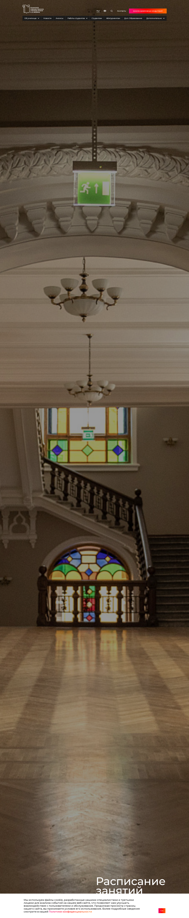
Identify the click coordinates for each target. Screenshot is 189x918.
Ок (161, 910)
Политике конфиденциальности (70, 911)
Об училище (31, 18)
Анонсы (59, 18)
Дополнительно (155, 18)
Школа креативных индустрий (147, 11)
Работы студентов (77, 18)
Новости (47, 18)
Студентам (97, 18)
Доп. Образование (133, 18)
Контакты (121, 11)
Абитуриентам (113, 18)
